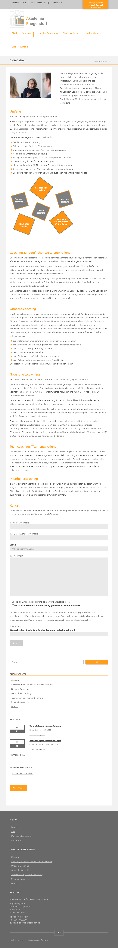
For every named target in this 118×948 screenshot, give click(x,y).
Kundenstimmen (93, 33)
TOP (59, 933)
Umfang (15, 680)
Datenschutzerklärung (40, 2)
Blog (14, 46)
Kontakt (15, 2)
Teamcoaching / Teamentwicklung (27, 697)
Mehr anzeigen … (18, 754)
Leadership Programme (47, 33)
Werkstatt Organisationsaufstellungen (45, 726)
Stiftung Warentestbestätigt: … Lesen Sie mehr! (95, 4)
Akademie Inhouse (72, 33)
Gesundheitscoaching (21, 693)
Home (96, 61)
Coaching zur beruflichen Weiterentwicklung (32, 684)
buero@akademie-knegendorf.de (25, 922)
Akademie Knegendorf (37, 735)
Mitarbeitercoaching (20, 702)
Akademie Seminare (21, 33)
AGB (24, 2)
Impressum (57, 2)
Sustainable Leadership (22, 773)
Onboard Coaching (20, 688)
